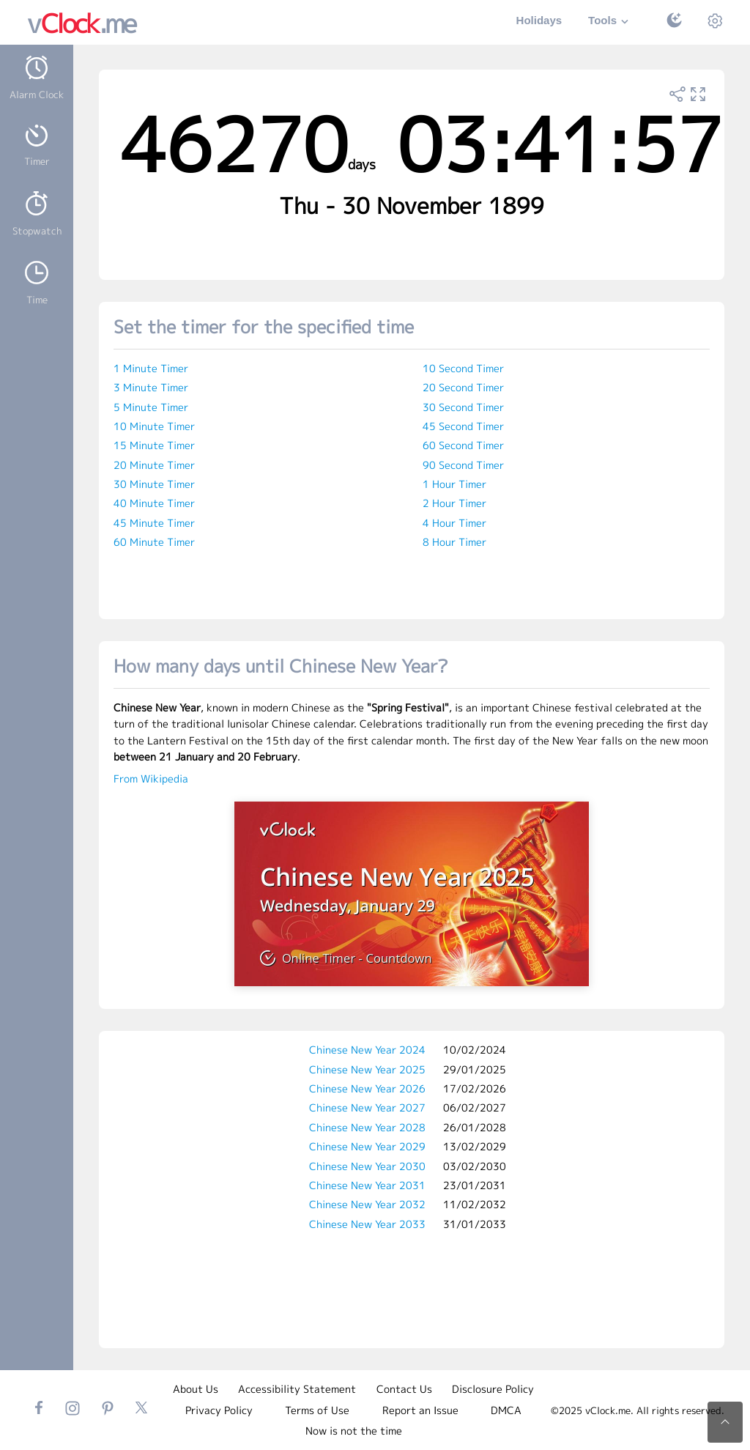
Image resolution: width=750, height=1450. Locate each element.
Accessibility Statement (297, 1389)
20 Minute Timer (154, 465)
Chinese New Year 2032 (367, 1204)
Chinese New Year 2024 (367, 1050)
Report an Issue (420, 1410)
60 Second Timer (463, 445)
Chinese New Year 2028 (367, 1127)
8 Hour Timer (454, 542)
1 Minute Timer (151, 368)
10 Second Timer (463, 368)
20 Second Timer (463, 387)
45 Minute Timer (154, 523)
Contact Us (404, 1389)
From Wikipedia (151, 778)
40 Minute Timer (154, 503)
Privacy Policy (219, 1410)
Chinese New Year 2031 (367, 1185)
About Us (195, 1389)
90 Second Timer (463, 465)
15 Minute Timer (154, 445)
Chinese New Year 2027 (367, 1107)
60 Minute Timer (154, 542)
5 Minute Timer (151, 407)
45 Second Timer (463, 426)
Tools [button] (610, 21)
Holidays (539, 20)
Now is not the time (353, 1431)
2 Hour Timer (454, 503)
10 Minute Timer (154, 426)
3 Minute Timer (151, 387)
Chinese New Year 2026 (367, 1088)
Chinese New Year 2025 (367, 1069)
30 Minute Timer (154, 484)
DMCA (506, 1410)
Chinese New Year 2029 (367, 1146)
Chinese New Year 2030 (367, 1166)
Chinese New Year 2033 (367, 1224)
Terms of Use (317, 1410)
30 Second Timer (463, 407)
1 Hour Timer (454, 484)
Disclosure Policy (493, 1389)
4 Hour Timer (454, 523)
